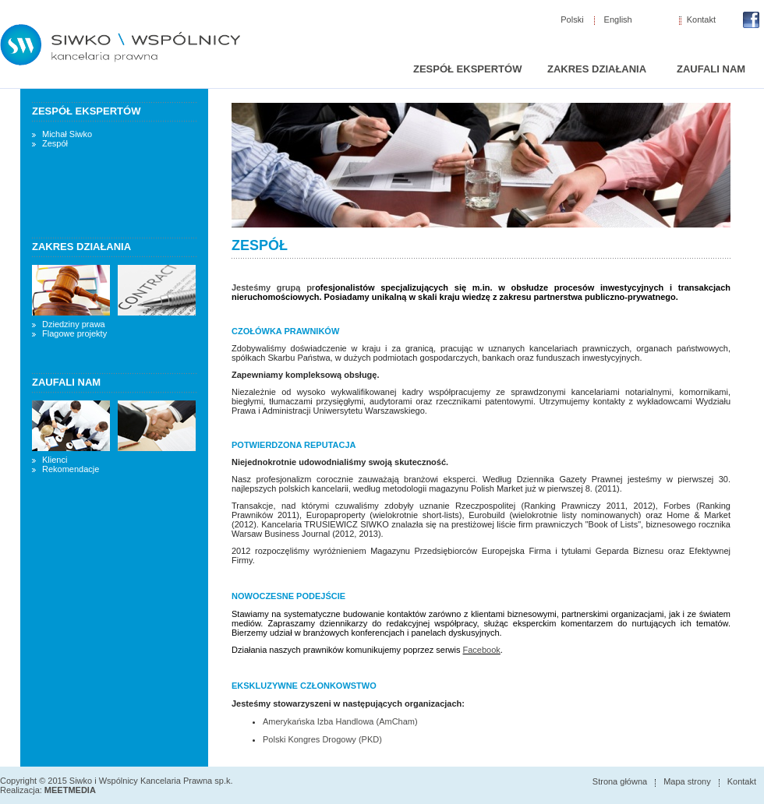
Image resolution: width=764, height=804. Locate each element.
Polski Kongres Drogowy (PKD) (322, 739)
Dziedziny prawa (73, 324)
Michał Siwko (67, 134)
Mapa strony (687, 781)
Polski (572, 20)
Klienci (54, 459)
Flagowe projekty (74, 333)
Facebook (481, 649)
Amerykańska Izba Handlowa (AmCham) (340, 721)
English (618, 20)
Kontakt (701, 20)
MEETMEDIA (70, 790)
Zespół (55, 143)
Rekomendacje (70, 469)
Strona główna (619, 781)
